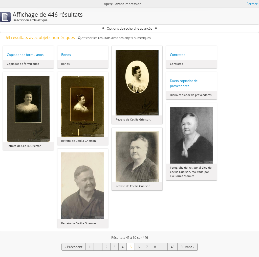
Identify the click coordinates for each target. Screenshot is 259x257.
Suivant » (187, 247)
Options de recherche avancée (129, 28)
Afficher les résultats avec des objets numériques (114, 38)
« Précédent (73, 247)
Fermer (252, 4)
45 (172, 247)
